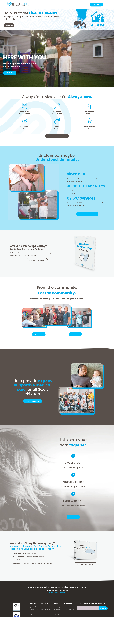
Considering (89, 111)
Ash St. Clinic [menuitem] (45, 607)
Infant (57, 127)
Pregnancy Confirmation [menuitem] (34, 607)
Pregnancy (24, 111)
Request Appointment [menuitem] (45, 614)
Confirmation (24, 113)
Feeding (57, 129)
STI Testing (57, 111)
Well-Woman (89, 127)
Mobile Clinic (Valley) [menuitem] (45, 609)
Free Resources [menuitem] (46, 612)
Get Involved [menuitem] (68, 603)
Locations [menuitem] (44, 603)
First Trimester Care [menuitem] (34, 614)
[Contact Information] (86, 4)
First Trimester (24, 127)
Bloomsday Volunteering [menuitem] (69, 609)
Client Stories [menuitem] (57, 609)
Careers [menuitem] (57, 612)
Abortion (89, 113)
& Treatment (57, 113)
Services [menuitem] (33, 603)
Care (24, 129)
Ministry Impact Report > (57, 592)
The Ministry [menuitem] (57, 607)
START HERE (96, 4)
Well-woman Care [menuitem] (34, 609)
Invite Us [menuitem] (69, 614)
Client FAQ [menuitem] (57, 614)
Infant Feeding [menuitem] (34, 612)
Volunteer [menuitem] (69, 607)
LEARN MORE (9, 25)
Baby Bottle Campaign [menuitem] (69, 612)
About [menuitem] (56, 603)
